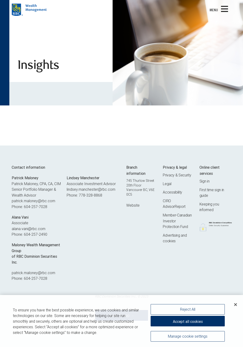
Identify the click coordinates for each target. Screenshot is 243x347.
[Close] (235, 305)
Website (133, 205)
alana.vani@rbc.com (28, 228)
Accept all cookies (188, 322)
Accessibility (172, 192)
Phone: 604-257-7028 (29, 206)
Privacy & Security (177, 175)
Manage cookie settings (187, 336)
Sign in (204, 181)
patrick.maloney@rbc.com (33, 200)
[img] (121, 52)
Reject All (187, 309)
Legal (167, 183)
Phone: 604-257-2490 (29, 234)
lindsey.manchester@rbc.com (91, 189)
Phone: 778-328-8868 (84, 195)
